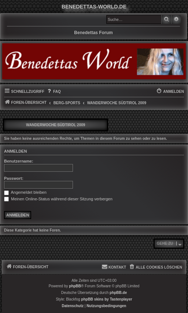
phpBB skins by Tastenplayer (106, 299)
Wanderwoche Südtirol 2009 (55, 125)
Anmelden (15, 151)
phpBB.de (118, 293)
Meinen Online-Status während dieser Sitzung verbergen (58, 199)
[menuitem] (53, 91)
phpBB (75, 286)
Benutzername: (18, 161)
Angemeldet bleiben (25, 192)
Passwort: (13, 178)
